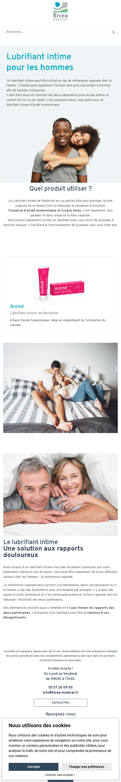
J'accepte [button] (33, 766)
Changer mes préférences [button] (86, 766)
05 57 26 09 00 (60, 688)
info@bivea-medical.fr (60, 693)
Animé (17, 307)
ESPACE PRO (60, 703)
